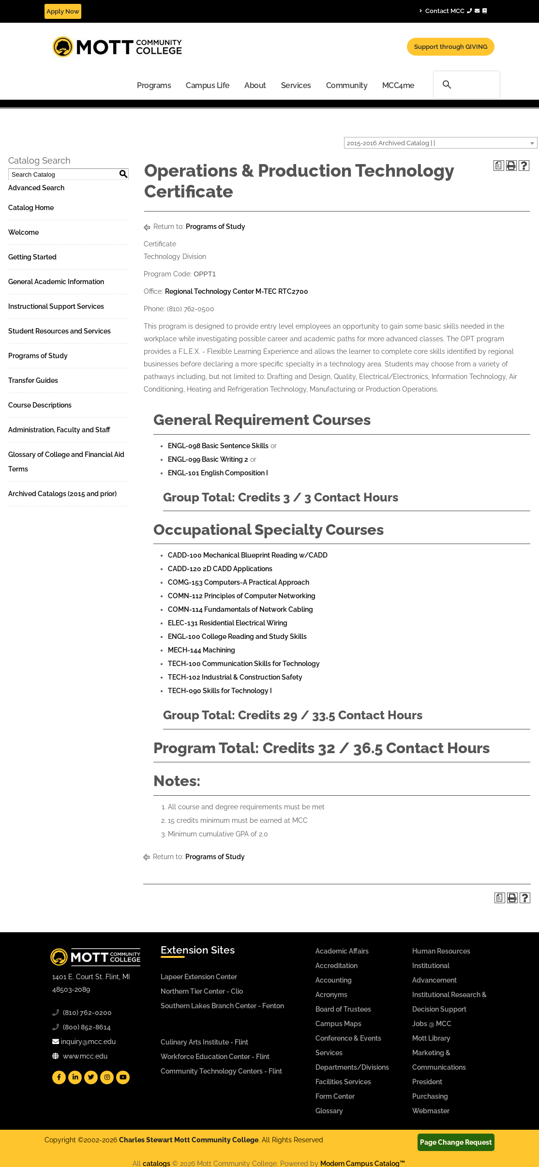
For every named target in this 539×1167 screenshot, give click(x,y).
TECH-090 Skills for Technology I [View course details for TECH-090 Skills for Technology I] (220, 691)
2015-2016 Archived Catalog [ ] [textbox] (391, 143)
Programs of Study (38, 356)
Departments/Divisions (352, 1067)
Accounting (333, 980)
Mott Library (431, 1038)
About (255, 85)
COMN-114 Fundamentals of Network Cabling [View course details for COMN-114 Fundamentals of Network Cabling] (240, 609)
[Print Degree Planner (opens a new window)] (499, 165)
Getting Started (32, 257)
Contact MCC (453, 10)
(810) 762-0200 (87, 1012)
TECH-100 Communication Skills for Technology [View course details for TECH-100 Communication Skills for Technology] (244, 663)
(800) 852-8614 (87, 1027)
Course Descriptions (40, 405)
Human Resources (441, 951)
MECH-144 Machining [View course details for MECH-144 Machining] (201, 650)
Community (347, 85)
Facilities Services (343, 1082)
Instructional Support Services (56, 306)
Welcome (23, 232)
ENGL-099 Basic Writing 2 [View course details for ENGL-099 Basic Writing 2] (208, 459)
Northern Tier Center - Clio (202, 991)
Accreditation (336, 966)
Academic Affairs (342, 951)
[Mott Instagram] (107, 1077)
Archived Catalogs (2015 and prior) (62, 494)
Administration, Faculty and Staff (59, 430)
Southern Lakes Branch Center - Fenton (222, 1006)
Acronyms (331, 995)
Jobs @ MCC (431, 1024)
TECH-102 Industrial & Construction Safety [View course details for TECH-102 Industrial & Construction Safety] (235, 677)
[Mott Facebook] (59, 1077)
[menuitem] (154, 85)
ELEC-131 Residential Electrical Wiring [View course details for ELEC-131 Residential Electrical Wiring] (227, 623)
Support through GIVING (450, 46)
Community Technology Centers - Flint (221, 1071)
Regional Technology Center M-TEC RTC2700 (236, 291)
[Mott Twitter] (91, 1077)
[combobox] (441, 143)
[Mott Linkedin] (75, 1077)
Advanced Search (36, 188)
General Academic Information (56, 282)
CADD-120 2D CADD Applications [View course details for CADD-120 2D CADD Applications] (220, 569)
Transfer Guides (33, 380)
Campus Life (208, 85)
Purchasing (430, 1096)
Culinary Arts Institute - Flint (204, 1042)
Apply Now (62, 11)
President (427, 1082)
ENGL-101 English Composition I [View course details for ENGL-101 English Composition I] (218, 473)
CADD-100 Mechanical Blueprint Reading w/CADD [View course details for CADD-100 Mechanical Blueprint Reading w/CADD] (248, 555)
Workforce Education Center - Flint (215, 1057)
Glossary (329, 1111)
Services (296, 85)
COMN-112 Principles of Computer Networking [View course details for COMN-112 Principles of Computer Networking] (241, 596)
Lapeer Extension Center (199, 977)
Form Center (335, 1096)
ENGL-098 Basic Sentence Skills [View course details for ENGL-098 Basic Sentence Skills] (218, 446)
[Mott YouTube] (123, 1077)
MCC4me (398, 85)
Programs (154, 85)
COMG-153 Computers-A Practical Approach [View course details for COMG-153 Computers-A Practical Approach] (238, 582)
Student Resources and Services (59, 331)
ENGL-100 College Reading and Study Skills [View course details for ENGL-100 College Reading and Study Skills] (237, 636)
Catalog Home (31, 208)
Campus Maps (338, 1024)
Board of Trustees (343, 1009)
